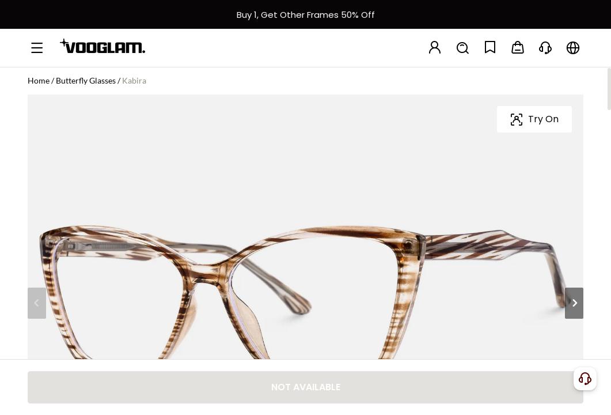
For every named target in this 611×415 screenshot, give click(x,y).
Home (39, 80)
